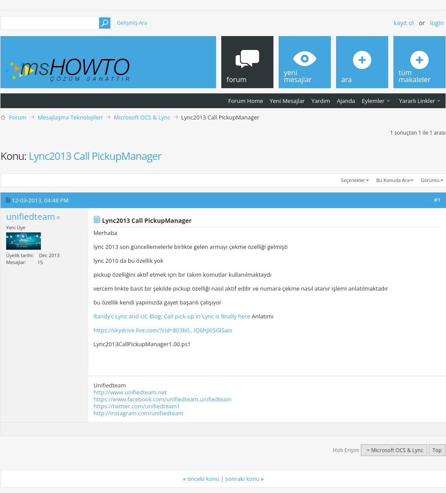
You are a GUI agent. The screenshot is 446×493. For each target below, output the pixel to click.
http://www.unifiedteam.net (129, 392)
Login (437, 23)
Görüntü (430, 180)
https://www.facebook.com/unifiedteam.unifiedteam (162, 399)
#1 (437, 200)
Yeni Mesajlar (287, 101)
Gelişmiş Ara (132, 22)
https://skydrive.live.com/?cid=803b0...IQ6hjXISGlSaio (163, 330)
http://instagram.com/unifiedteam (138, 413)
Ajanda (346, 101)
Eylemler (373, 101)
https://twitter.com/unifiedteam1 (136, 406)
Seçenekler (353, 180)
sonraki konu (242, 479)
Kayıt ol (404, 23)
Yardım (321, 101)
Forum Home (245, 101)
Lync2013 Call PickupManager (95, 156)
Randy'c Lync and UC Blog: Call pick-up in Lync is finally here (171, 316)
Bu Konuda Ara (393, 180)
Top (437, 450)
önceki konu (203, 479)
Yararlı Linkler (417, 101)
